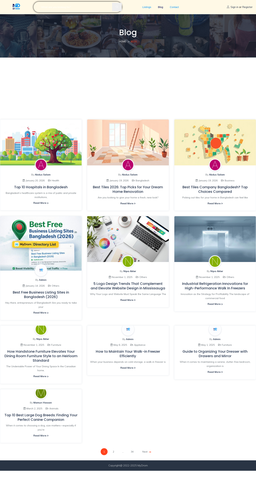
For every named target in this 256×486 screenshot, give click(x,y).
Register (247, 7)
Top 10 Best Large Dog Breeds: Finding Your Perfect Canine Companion (40, 417)
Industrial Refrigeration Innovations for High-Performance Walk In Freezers (215, 286)
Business (230, 180)
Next (146, 451)
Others (55, 285)
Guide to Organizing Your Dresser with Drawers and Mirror (215, 353)
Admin (43, 279)
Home (122, 41)
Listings (146, 7)
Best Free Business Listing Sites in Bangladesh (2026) (41, 294)
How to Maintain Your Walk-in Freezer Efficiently (128, 353)
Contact (174, 7)
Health (55, 180)
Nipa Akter (129, 271)
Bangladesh (142, 180)
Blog (160, 7)
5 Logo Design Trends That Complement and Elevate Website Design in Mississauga (128, 286)
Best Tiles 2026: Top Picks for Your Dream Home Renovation (128, 189)
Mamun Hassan (42, 402)
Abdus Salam (43, 174)
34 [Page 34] (132, 451)
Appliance (139, 344)
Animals (53, 408)
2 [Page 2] (113, 451)
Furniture (56, 344)
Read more (40, 202)
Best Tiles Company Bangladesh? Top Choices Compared (215, 189)
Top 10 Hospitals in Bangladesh (41, 187)
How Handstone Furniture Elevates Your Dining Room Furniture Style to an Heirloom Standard (40, 356)
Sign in (234, 7)
